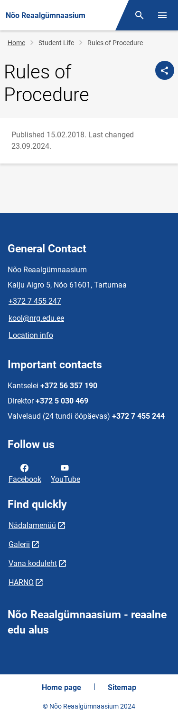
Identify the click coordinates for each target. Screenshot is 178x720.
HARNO (21, 582)
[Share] (164, 70)
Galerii (19, 544)
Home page (61, 687)
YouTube (65, 472)
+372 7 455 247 (35, 301)
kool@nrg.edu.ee (36, 318)
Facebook (25, 472)
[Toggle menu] (162, 15)
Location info (31, 335)
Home (16, 43)
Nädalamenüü (32, 525)
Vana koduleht (33, 563)
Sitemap (122, 687)
